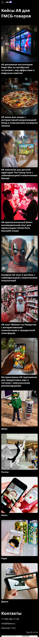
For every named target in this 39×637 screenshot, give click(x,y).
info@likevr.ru (8, 623)
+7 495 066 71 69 (10, 619)
